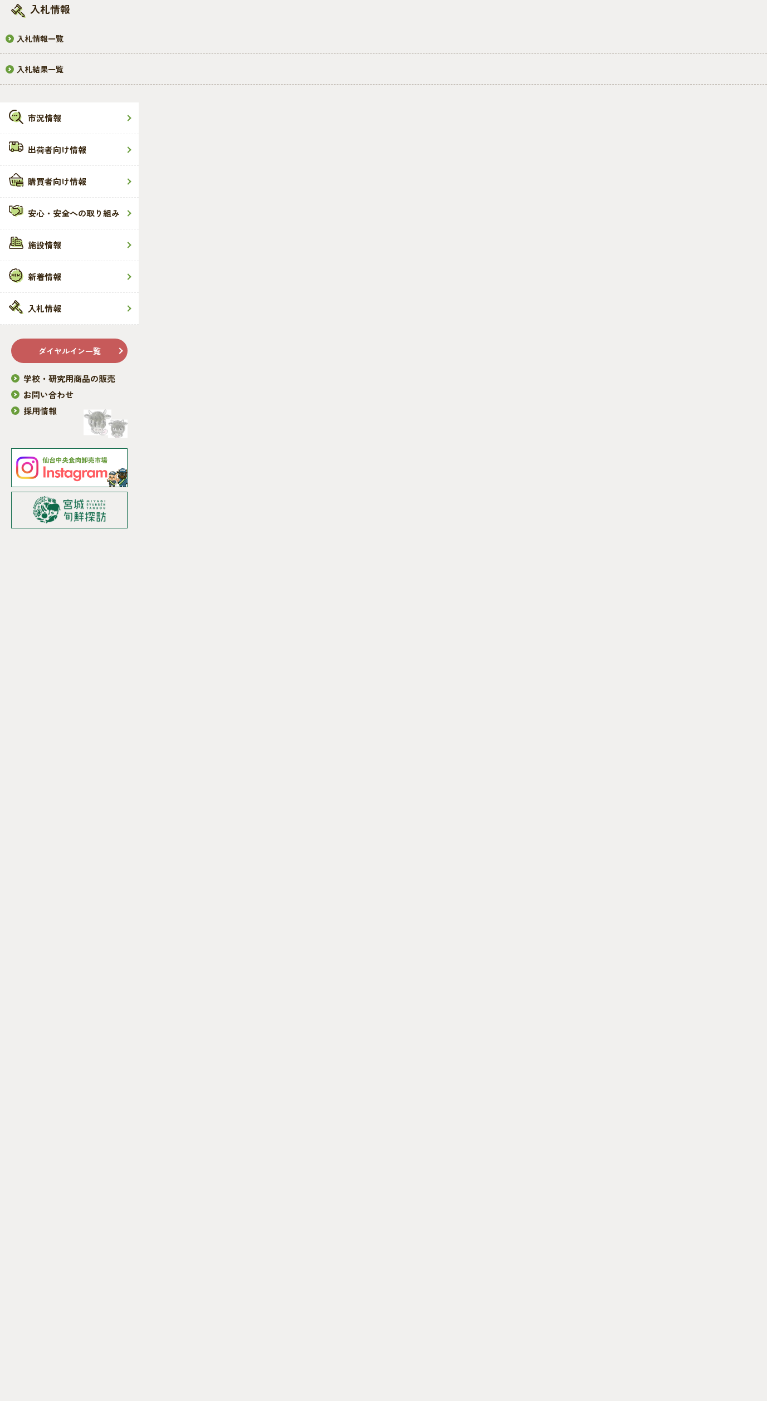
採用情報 (40, 411)
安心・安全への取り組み (74, 213)
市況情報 (44, 118)
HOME (188, 221)
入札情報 (44, 308)
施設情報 (44, 245)
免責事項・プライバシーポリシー (235, 1362)
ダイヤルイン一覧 (69, 350)
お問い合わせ (48, 394)
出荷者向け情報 (57, 149)
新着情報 (44, 276)
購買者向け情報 (57, 181)
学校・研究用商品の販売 (69, 378)
